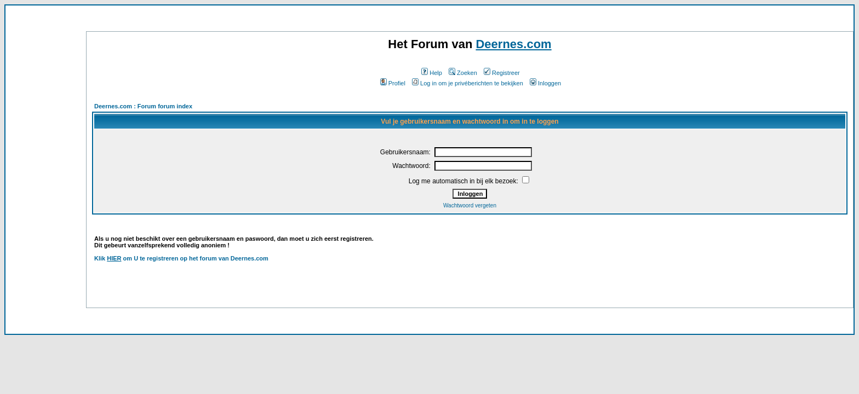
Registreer (502, 72)
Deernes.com (513, 44)
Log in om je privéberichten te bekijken (467, 83)
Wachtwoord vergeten (469, 205)
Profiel (392, 83)
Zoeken (463, 72)
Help (431, 72)
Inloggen (545, 83)
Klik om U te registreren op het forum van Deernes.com (181, 258)
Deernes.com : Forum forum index (143, 106)
